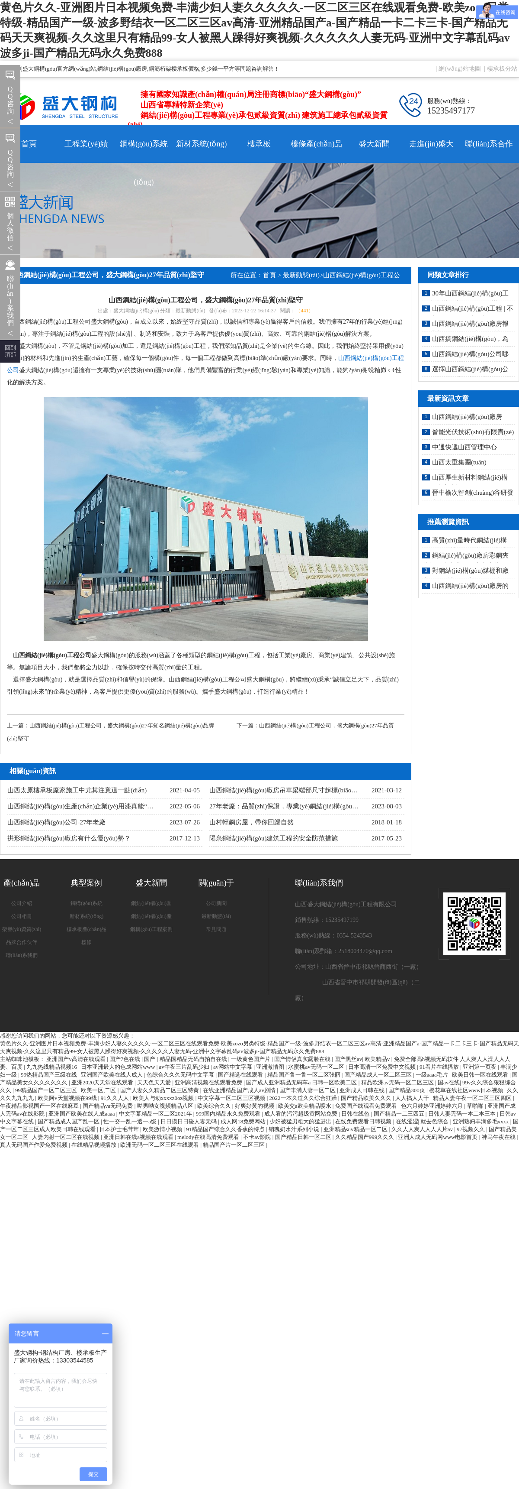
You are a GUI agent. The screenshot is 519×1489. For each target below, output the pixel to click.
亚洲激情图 (270, 1067)
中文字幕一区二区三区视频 (232, 1098)
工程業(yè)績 (86, 143)
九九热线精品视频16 (52, 1067)
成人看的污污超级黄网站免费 (301, 1113)
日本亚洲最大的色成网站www (118, 1067)
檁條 (86, 942)
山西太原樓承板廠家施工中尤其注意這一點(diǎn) (77, 790)
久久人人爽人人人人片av (423, 1129)
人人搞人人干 (412, 1098)
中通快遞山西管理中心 (464, 447)
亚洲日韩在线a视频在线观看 (139, 1137)
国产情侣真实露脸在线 (303, 1059)
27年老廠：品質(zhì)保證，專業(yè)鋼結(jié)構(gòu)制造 (288, 806)
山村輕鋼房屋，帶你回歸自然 (251, 822)
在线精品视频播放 (94, 1145)
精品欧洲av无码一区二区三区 (398, 1082)
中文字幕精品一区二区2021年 (156, 1113)
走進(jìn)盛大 (431, 143)
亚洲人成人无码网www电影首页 (438, 1137)
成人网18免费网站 (244, 1121)
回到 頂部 (10, 351)
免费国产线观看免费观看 (366, 1106)
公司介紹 (21, 903)
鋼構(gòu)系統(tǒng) (144, 151)
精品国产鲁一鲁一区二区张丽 (304, 1074)
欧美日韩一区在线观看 (480, 1074)
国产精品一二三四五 (400, 1113)
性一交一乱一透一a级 (130, 1121)
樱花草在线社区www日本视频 (466, 1090)
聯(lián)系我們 (22, 955)
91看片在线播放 (440, 1067)
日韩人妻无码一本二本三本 (462, 1113)
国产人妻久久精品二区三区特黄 (160, 1090)
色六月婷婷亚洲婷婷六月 (432, 1106)
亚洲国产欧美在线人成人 (112, 1074)
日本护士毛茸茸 (119, 1129)
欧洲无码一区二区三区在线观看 (160, 1145)
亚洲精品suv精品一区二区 (356, 1129)
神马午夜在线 (499, 1137)
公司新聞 (216, 903)
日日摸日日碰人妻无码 (189, 1121)
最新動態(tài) (301, 275)
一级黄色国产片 (251, 1059)
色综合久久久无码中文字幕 (181, 1074)
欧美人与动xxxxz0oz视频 (164, 1098)
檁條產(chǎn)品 (317, 143)
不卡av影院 (257, 1137)
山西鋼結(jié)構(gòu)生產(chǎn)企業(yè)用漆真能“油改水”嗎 (91, 806)
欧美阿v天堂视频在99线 (68, 1098)
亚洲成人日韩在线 (363, 1090)
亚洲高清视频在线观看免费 (209, 1082)
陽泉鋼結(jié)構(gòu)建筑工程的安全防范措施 (273, 838)
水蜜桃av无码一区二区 (317, 1067)
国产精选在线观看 (241, 1074)
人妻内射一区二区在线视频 (66, 1137)
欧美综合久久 (214, 1106)
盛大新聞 (374, 143)
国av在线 (449, 1082)
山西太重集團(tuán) (459, 462)
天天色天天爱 (154, 1082)
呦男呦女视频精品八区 (166, 1106)
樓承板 (259, 143)
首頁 (29, 143)
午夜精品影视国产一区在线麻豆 (40, 1106)
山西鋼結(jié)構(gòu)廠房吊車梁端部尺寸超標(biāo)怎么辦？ (294, 790)
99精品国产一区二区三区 (46, 1090)
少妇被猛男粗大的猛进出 (301, 1121)
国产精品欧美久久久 (367, 1098)
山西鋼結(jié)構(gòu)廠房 (467, 416)
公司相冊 (21, 916)
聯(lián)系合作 (489, 143)
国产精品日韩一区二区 (304, 1137)
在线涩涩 (407, 1121)
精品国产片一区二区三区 (234, 1145)
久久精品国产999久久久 (365, 1137)
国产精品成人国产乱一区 (69, 1121)
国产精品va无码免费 (109, 1106)
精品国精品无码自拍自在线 (194, 1059)
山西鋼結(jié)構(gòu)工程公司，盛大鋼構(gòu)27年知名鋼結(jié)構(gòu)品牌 (121, 725)
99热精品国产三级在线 (49, 1074)
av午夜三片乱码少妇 (185, 1067)
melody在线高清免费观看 (208, 1137)
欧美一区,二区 (99, 1090)
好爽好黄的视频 (255, 1106)
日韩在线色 (356, 1113)
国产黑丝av (348, 1059)
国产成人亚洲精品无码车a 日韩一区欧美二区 (302, 1082)
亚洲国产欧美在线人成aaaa (82, 1113)
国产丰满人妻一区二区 (308, 1090)
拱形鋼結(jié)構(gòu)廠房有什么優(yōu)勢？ (69, 838)
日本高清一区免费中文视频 (382, 1067)
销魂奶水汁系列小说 (294, 1129)
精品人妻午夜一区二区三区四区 (473, 1098)
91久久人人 (115, 1098)
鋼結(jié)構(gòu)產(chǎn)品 (151, 918)
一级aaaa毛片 (432, 1074)
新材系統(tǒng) (201, 143)
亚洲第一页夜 (480, 1067)
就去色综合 (435, 1121)
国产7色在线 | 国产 (133, 1059)
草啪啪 (476, 1106)
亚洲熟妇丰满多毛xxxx (481, 1121)
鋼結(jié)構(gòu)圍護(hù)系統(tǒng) (151, 905)
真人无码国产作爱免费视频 (34, 1145)
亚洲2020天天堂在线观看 (103, 1082)
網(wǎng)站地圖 (460, 68)
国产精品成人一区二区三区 (378, 1074)
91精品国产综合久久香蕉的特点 (226, 1129)
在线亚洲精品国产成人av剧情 (240, 1090)
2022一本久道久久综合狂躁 (303, 1098)
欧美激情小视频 (163, 1129)
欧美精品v (378, 1059)
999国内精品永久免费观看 (229, 1113)
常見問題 (216, 929)
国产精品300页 (407, 1090)
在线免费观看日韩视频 (364, 1121)
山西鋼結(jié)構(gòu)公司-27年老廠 (56, 822)
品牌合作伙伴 (21, 942)
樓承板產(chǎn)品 (86, 929)
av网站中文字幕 (233, 1067)
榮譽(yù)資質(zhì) (22, 929)
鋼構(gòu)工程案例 (151, 929)
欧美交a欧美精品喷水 (305, 1106)
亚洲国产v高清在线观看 (76, 1059)
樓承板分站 (502, 68)
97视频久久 (471, 1129)
